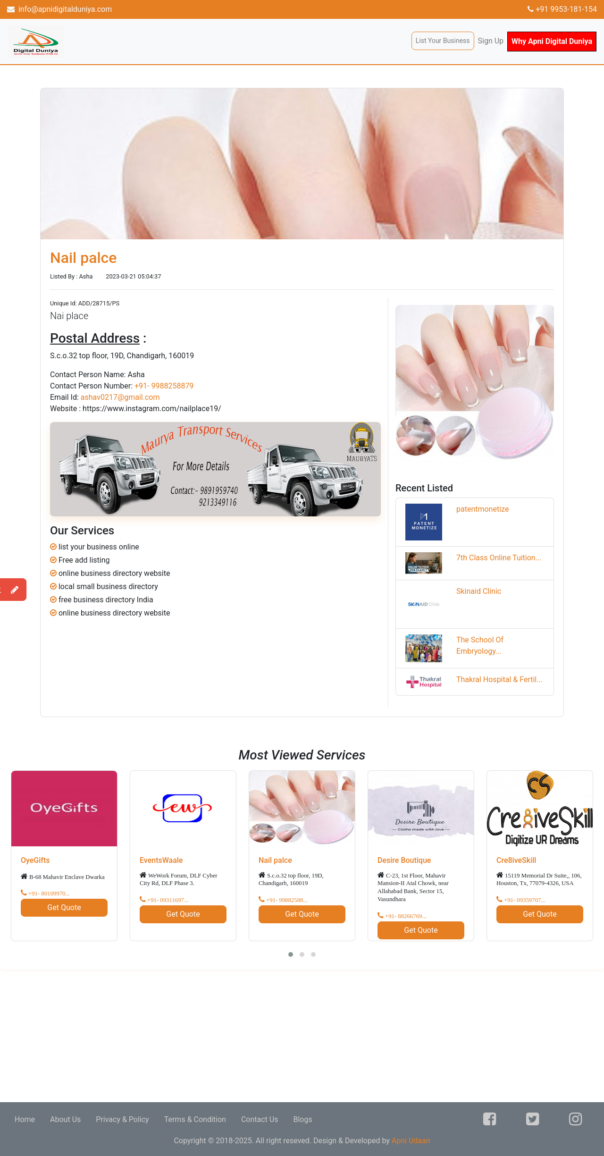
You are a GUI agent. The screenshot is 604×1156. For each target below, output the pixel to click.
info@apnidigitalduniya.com (59, 9)
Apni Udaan (411, 1140)
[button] (290, 954)
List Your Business (443, 40)
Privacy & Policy (122, 1119)
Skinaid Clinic (478, 591)
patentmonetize (482, 509)
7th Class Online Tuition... (498, 557)
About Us (65, 1119)
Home (25, 1119)
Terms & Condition (195, 1119)
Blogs (302, 1119)
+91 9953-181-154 (562, 9)
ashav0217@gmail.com (120, 397)
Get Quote (64, 907)
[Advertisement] (283, 1036)
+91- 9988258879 (163, 385)
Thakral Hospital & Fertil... (499, 679)
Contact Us (259, 1119)
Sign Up (491, 40)
